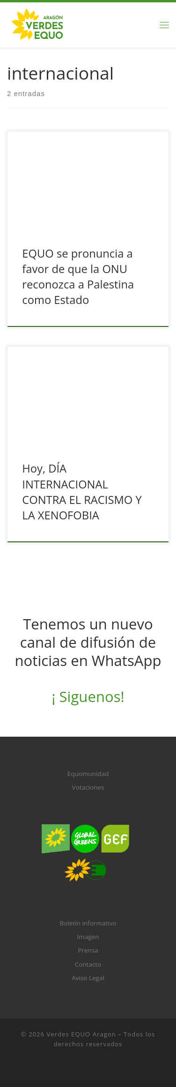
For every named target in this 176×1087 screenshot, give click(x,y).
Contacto (88, 964)
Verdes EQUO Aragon (81, 1034)
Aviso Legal (88, 978)
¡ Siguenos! (87, 696)
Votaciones (88, 787)
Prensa (88, 950)
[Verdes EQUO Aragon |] (37, 23)
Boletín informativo (88, 923)
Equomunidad (88, 773)
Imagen (88, 936)
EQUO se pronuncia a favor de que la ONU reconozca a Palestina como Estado (78, 277)
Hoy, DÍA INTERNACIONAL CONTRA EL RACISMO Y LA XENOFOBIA (81, 492)
